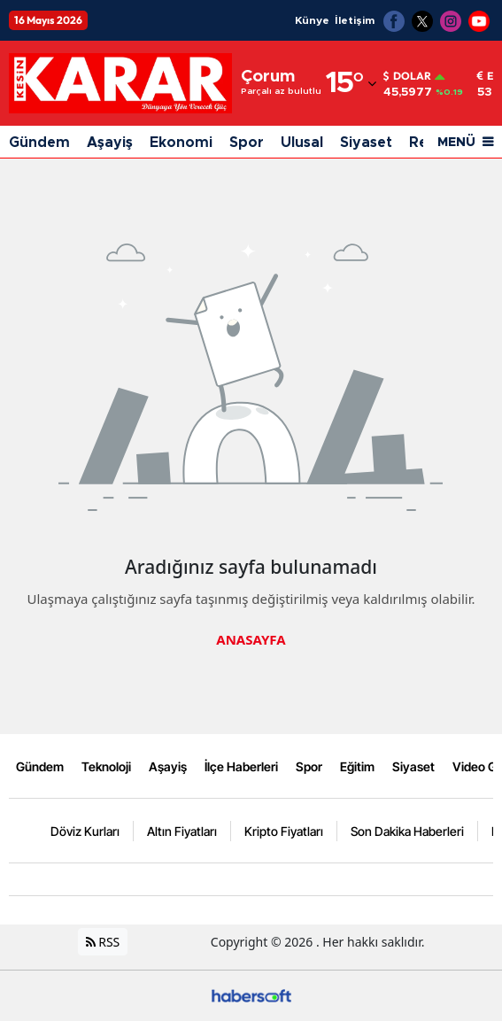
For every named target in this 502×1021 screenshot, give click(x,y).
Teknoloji (106, 766)
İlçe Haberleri (241, 766)
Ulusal (302, 142)
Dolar (407, 76)
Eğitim (357, 766)
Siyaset (366, 142)
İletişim (355, 20)
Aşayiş (110, 142)
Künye (312, 20)
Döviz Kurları (85, 831)
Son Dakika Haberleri (407, 831)
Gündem (39, 142)
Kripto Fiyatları (283, 831)
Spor (246, 142)
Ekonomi (181, 142)
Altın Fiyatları (182, 831)
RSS (103, 941)
